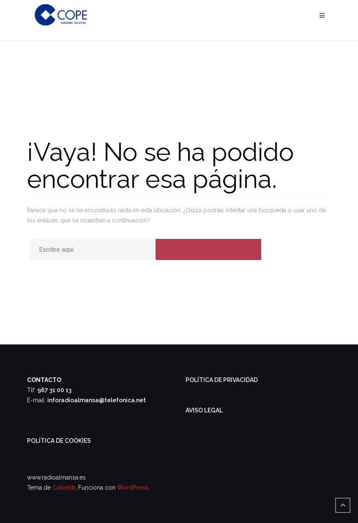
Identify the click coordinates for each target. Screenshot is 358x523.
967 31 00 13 (54, 390)
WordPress (132, 487)
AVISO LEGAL (204, 410)
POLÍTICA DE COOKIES (59, 440)
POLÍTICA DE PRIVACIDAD (222, 380)
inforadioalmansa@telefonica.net (96, 400)
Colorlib (63, 487)
